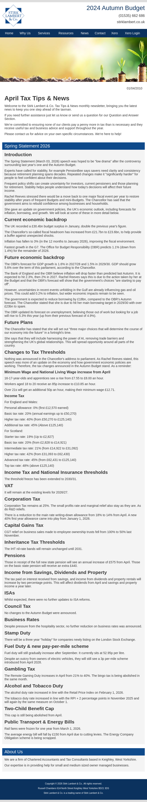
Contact (100, 33)
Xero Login (132, 33)
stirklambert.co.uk (131, 22)
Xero (114, 33)
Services (44, 33)
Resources (66, 33)
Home (9, 33)
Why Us (25, 33)
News (85, 33)
